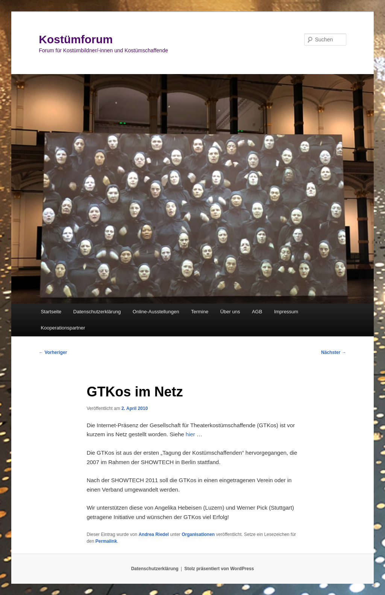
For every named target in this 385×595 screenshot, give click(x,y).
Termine (199, 311)
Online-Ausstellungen (156, 311)
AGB (257, 311)
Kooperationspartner (63, 328)
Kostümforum (76, 39)
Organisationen (198, 534)
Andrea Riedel (153, 534)
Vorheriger (53, 352)
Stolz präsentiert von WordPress (219, 568)
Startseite (51, 311)
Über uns (230, 311)
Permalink (106, 541)
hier (190, 434)
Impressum (286, 311)
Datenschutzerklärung (97, 311)
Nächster (333, 352)
